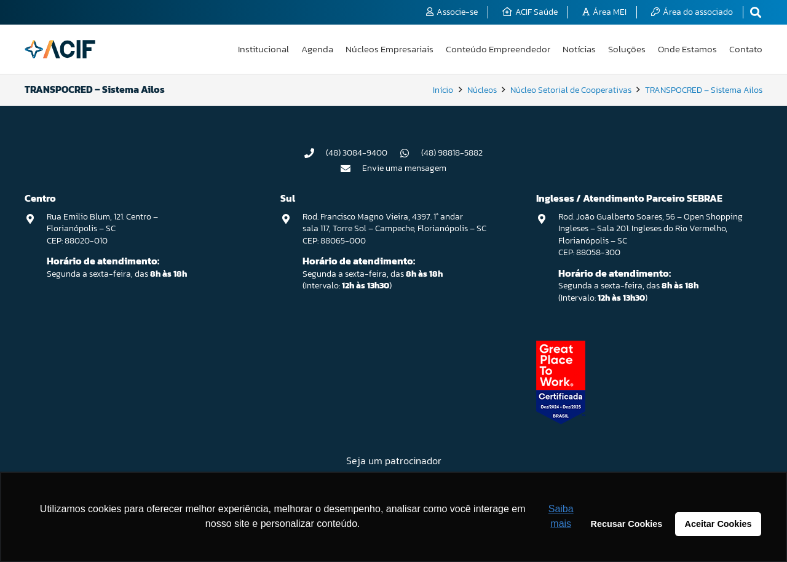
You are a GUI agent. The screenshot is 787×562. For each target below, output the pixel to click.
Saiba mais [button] (561, 516)
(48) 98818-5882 (452, 152)
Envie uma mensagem (404, 168)
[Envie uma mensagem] (352, 168)
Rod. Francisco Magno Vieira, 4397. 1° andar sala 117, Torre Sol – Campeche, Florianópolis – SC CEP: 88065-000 (394, 228)
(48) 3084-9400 (356, 152)
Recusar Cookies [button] (627, 524)
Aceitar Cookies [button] (718, 524)
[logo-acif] (60, 49)
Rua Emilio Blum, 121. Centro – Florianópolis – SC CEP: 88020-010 (102, 228)
